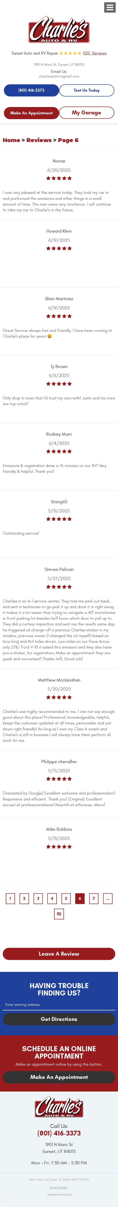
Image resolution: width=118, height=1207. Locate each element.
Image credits (58, 1187)
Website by (59, 1194)
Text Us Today (87, 90)
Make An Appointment (31, 112)
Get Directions (59, 1019)
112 (59, 913)
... (107, 898)
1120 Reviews (94, 53)
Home (11, 140)
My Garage (86, 112)
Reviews (39, 140)
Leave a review (59, 953)
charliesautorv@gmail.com (59, 76)
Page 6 (68, 140)
